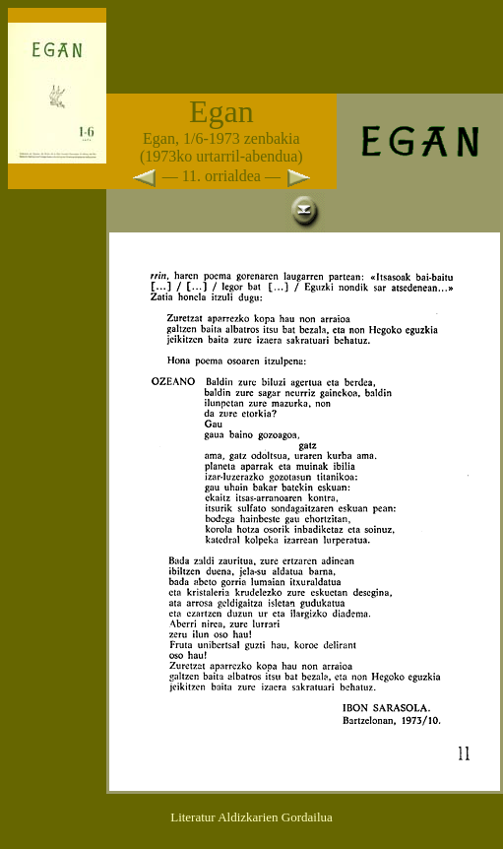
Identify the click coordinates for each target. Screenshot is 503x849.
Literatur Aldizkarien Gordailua (251, 817)
